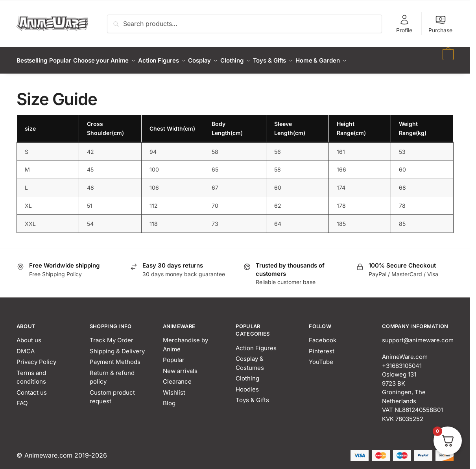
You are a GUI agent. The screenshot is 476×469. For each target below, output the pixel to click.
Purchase (440, 23)
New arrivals (180, 366)
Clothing (247, 373)
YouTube (321, 357)
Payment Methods (115, 357)
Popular (173, 355)
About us (29, 335)
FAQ (22, 398)
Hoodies (247, 384)
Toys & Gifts (252, 395)
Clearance (177, 376)
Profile (404, 23)
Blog (169, 398)
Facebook (322, 335)
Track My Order (111, 335)
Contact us (32, 387)
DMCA (26, 346)
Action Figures (256, 343)
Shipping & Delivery (117, 346)
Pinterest (321, 346)
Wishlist (174, 387)
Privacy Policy (36, 357)
